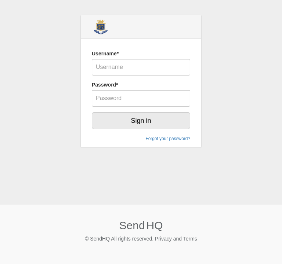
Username (105, 53)
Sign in (141, 120)
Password (105, 85)
